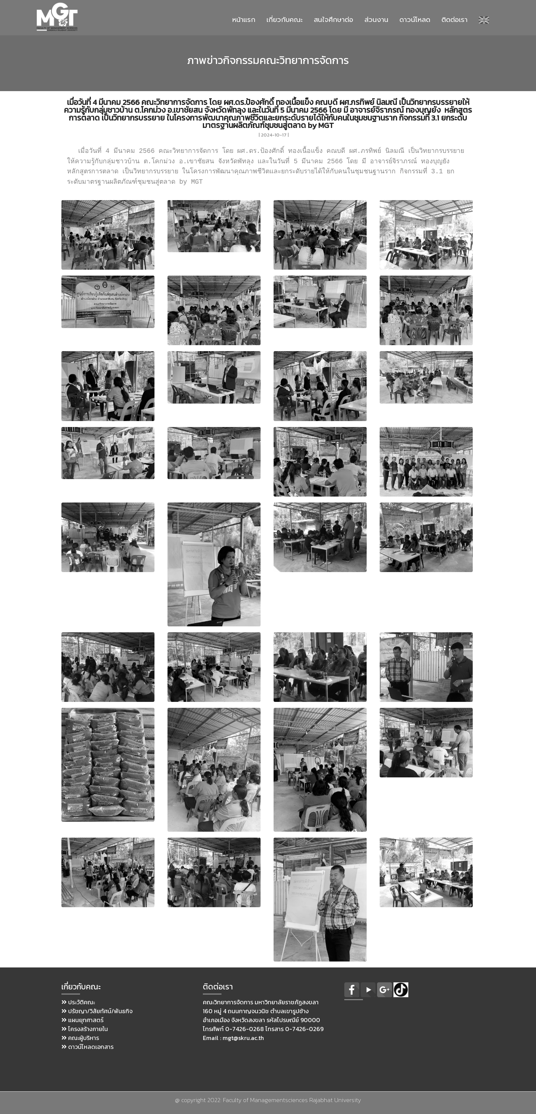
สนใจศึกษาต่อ (333, 20)
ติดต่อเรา (454, 20)
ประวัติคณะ (78, 1002)
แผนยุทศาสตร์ (82, 1019)
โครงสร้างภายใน (84, 1028)
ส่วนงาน (376, 20)
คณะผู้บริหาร (80, 1037)
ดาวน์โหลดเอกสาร (87, 1046)
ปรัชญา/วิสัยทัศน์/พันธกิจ (97, 1011)
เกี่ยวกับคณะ (285, 20)
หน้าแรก (243, 20)
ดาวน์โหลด (414, 20)
